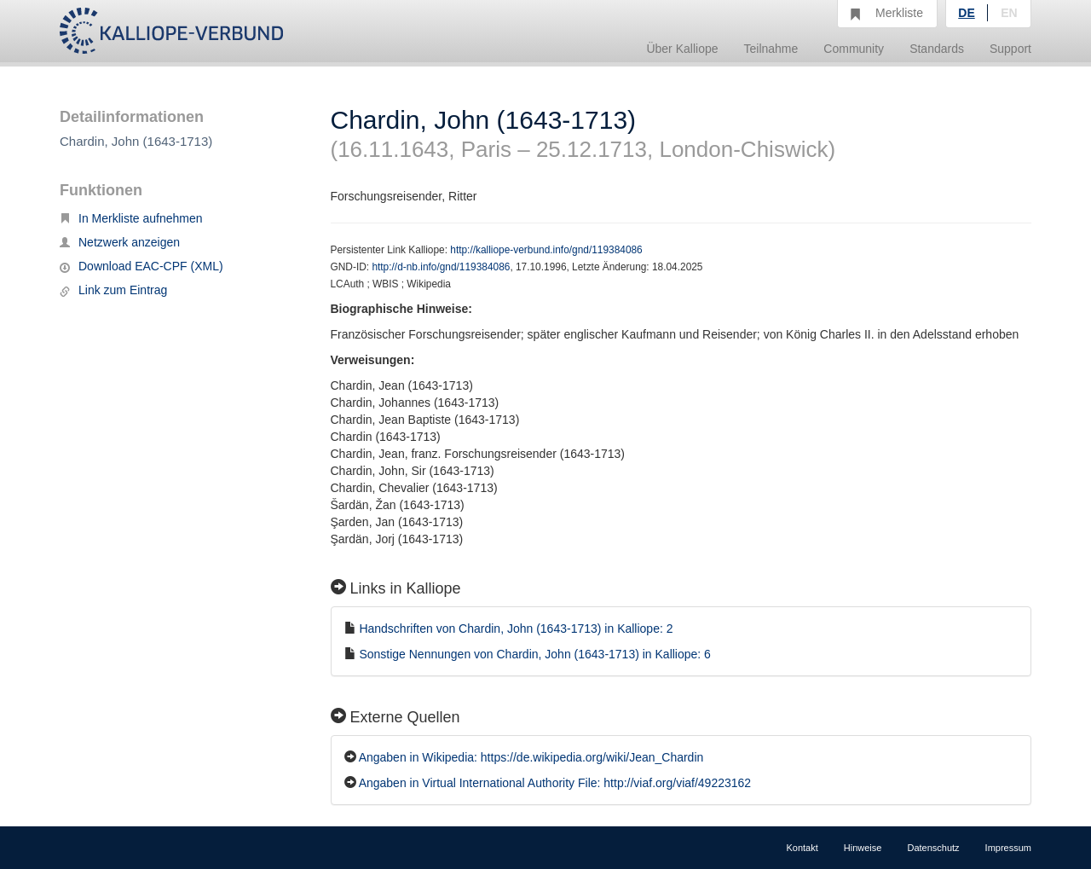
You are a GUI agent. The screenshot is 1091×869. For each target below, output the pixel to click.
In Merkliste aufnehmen (131, 218)
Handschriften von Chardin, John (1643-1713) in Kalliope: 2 (515, 628)
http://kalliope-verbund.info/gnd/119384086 (546, 250)
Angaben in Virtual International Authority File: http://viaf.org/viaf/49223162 (555, 783)
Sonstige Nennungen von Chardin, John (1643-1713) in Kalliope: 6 (535, 654)
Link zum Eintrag (113, 290)
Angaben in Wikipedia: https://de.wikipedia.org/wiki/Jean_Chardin (531, 757)
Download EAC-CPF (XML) (141, 266)
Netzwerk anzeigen (120, 242)
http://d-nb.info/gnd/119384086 (441, 267)
